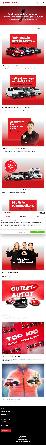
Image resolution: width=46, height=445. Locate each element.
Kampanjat (23, 11)
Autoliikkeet (5, 411)
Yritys (3, 409)
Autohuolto (5, 414)
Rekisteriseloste (23, 436)
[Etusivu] (10, 3)
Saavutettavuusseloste (23, 439)
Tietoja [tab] (38, 216)
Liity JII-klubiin (6, 430)
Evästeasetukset (23, 437)
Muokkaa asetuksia (24, 231)
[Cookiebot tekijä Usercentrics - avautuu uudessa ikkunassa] (39, 213)
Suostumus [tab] (8, 216)
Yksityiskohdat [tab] (23, 216)
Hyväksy (37, 231)
